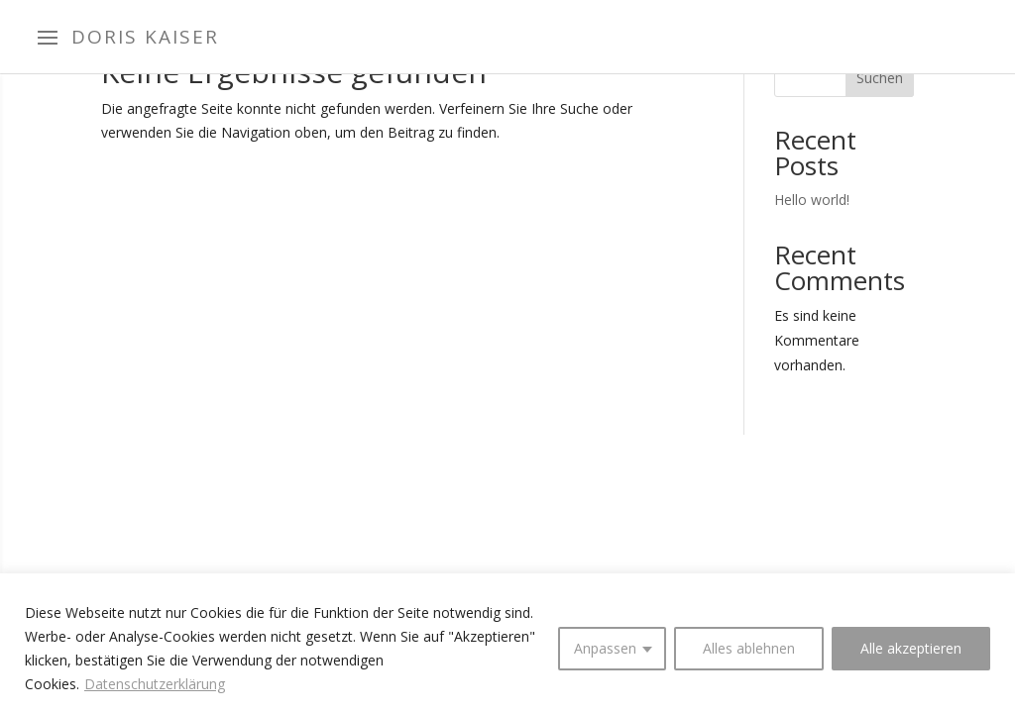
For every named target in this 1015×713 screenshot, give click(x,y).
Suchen (879, 77)
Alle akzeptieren (910, 648)
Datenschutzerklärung (154, 683)
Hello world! (811, 199)
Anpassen (605, 648)
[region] (507, 643)
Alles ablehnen (749, 648)
